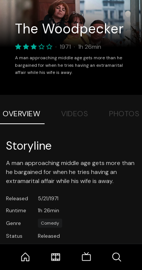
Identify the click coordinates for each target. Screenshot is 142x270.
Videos (74, 113)
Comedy (50, 223)
